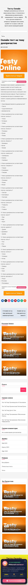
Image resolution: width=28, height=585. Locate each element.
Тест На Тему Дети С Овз (12, 373)
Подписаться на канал (14, 580)
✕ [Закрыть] (25, 561)
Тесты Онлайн (13, 9)
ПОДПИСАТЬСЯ (21, 81)
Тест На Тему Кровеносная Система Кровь (12, 355)
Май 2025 (4, 443)
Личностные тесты (7, 466)
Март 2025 (5, 451)
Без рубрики (5, 462)
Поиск (4, 384)
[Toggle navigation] (2, 17)
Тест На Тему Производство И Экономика (14, 402)
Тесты (3, 36)
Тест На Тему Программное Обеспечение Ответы (13, 545)
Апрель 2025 (5, 447)
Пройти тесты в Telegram (14, 76)
